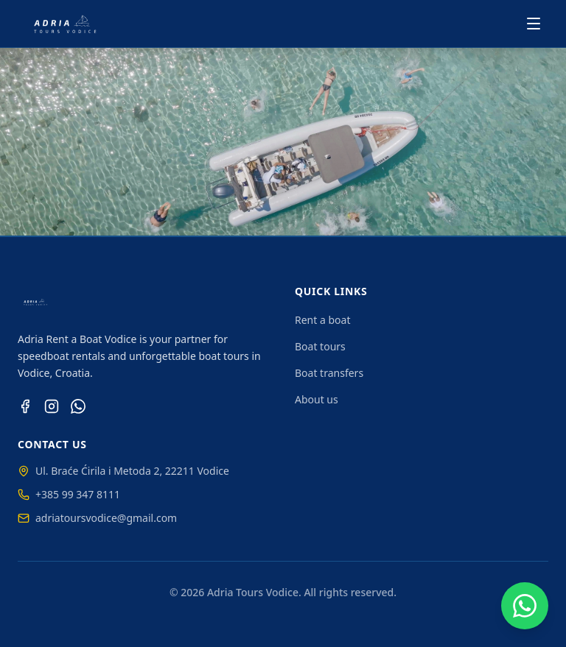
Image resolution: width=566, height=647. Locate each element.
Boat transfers (329, 373)
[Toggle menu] (533, 23)
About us (316, 399)
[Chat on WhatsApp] (524, 605)
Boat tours (320, 346)
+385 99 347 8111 (69, 494)
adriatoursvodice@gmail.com (97, 518)
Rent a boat (322, 320)
